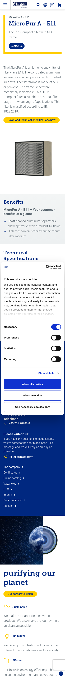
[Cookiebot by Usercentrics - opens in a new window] (46, 267)
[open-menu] (5, 5)
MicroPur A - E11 (19, 17)
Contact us (16, 46)
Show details (46, 373)
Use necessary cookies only (32, 406)
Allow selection (32, 395)
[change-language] (45, 5)
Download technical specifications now (31, 120)
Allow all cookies (32, 384)
